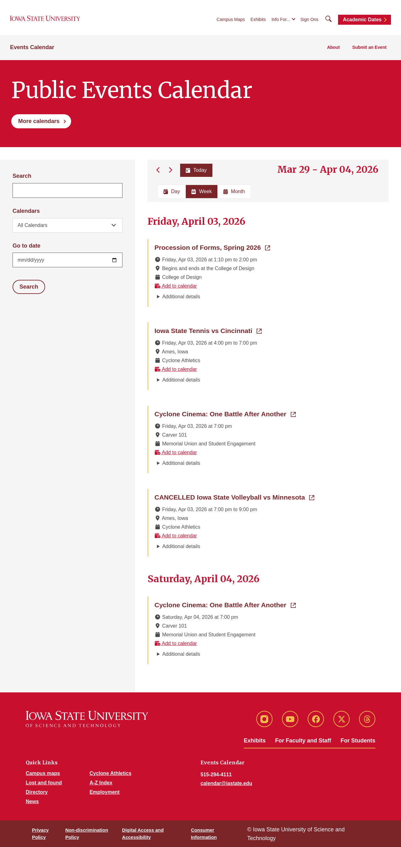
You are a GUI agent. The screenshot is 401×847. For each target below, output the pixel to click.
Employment (105, 792)
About (333, 47)
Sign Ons (309, 19)
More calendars (39, 121)
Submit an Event (369, 47)
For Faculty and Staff (303, 740)
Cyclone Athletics (111, 773)
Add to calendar (175, 286)
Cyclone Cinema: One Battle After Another (225, 413)
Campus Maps (230, 19)
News (32, 801)
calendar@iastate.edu (226, 783)
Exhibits (258, 19)
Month (234, 191)
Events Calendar (32, 47)
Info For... (281, 19)
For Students (358, 740)
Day (172, 191)
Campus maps (43, 773)
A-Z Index (101, 782)
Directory (37, 792)
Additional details (181, 296)
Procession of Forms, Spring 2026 (212, 247)
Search (22, 176)
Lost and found (44, 782)
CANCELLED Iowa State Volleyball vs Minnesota (234, 497)
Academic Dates (362, 19)
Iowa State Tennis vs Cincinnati (208, 330)
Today (195, 170)
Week (201, 191)
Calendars (26, 211)
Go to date (26, 246)
